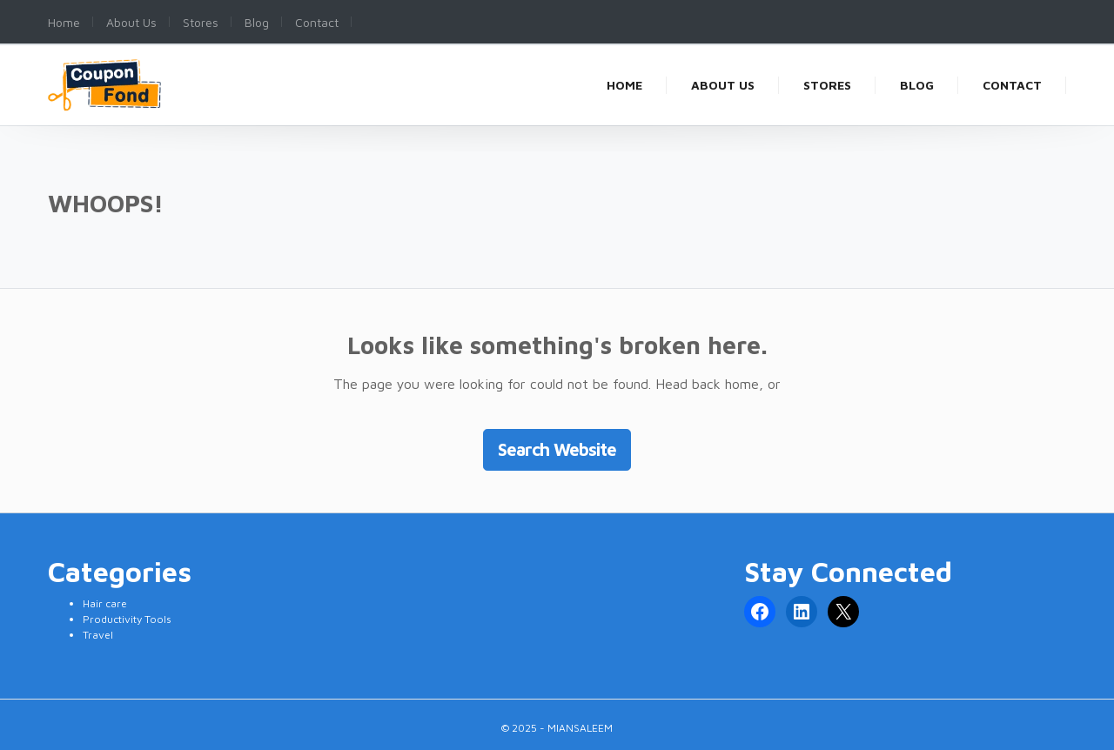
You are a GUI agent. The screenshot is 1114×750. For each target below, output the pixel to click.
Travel (98, 634)
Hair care (105, 603)
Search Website (557, 449)
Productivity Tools (127, 619)
